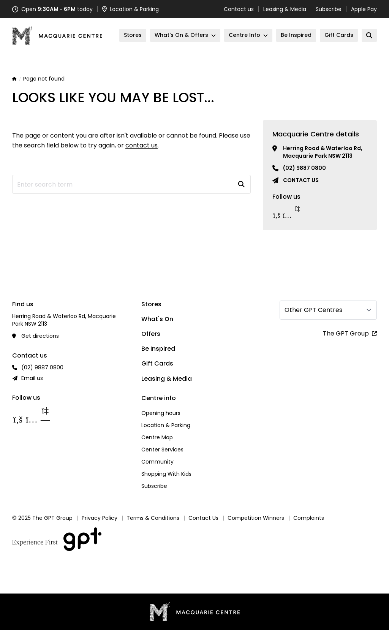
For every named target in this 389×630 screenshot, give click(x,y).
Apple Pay (364, 9)
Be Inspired (158, 348)
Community (157, 461)
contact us (141, 145)
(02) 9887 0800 (304, 168)
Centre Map (157, 437)
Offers (150, 333)
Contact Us (203, 518)
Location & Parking (165, 425)
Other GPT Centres (313, 310)
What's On (157, 319)
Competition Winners (256, 518)
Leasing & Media (284, 9)
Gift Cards (157, 363)
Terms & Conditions (153, 518)
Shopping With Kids (166, 474)
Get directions (40, 336)
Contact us (239, 9)
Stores (151, 304)
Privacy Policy (99, 518)
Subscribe (329, 9)
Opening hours (160, 413)
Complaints (308, 518)
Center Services (162, 449)
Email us (32, 378)
